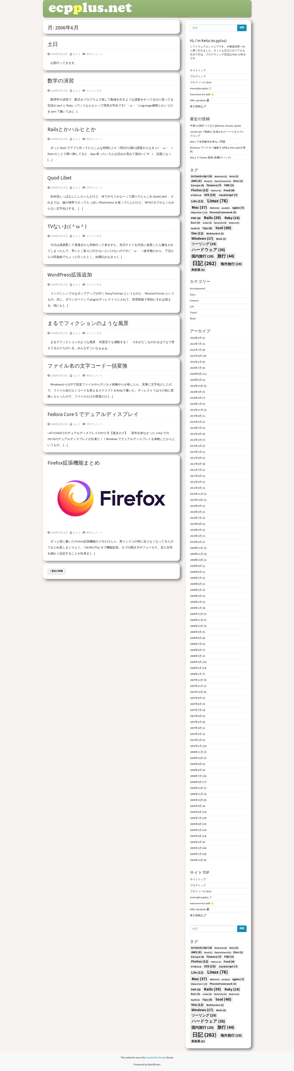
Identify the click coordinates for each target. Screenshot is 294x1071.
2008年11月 (196, 620)
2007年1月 (196, 746)
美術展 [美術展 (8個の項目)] (198, 270)
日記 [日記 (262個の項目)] (204, 263)
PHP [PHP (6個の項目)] (195, 218)
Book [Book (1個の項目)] (208, 181)
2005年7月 (196, 818)
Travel (193, 312)
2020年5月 (196, 380)
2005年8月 (196, 812)
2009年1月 (196, 608)
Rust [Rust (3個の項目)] (195, 222)
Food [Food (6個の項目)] (229, 190)
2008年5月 (196, 656)
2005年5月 (196, 830)
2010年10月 (196, 500)
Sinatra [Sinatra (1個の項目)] (234, 223)
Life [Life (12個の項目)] (197, 201)
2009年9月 (196, 566)
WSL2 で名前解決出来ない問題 (207, 141)
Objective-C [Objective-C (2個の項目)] (199, 212)
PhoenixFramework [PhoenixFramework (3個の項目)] (223, 212)
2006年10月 (196, 758)
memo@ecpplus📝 (201, 88)
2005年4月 (196, 836)
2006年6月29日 (57, 54)
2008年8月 (196, 638)
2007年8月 (196, 704)
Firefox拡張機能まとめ (73, 462)
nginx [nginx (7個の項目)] (238, 208)
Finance (194, 300)
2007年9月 (196, 698)
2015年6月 (196, 416)
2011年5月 (196, 482)
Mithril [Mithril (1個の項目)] (214, 208)
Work (193, 318)
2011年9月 (196, 458)
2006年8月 (196, 770)
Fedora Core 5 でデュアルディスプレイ (93, 414)
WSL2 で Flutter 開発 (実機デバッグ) (210, 157)
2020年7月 (196, 368)
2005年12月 (196, 788)
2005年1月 (196, 854)
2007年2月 (196, 740)
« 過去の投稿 (56, 570)
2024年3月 (196, 337)
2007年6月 (196, 716)
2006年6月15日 (57, 375)
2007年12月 (196, 680)
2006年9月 (196, 764)
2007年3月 (196, 734)
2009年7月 (196, 578)
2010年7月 (196, 518)
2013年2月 (196, 446)
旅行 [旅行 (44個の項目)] (225, 256)
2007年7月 (196, 710)
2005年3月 (196, 842)
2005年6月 (196, 824)
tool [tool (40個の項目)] (223, 227)
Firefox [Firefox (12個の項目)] (199, 190)
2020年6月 (196, 374)
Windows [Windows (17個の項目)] (202, 238)
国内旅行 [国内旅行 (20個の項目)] (202, 256)
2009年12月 (196, 548)
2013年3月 (196, 440)
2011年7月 (196, 470)
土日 (52, 44)
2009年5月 (196, 590)
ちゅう (75, 54)
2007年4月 (196, 728)
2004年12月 (196, 860)
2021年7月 (196, 349)
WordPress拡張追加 (69, 274)
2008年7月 (196, 644)
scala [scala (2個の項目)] (207, 222)
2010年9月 (196, 506)
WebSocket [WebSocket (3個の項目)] (215, 233)
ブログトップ (198, 76)
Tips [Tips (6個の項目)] (207, 228)
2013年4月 (196, 434)
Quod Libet (59, 177)
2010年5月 (196, 530)
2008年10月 (196, 626)
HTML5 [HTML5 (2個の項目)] (196, 195)
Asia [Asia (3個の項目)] (234, 176)
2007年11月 (196, 686)
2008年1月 (196, 674)
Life (192, 306)
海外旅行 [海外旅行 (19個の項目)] (231, 264)
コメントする (91, 90)
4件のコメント (92, 139)
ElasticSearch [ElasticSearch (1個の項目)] (222, 181)
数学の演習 (60, 80)
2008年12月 (196, 614)
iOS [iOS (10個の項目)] (210, 195)
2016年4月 (196, 398)
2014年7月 (196, 428)
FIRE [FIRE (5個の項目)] (229, 185)
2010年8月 (196, 512)
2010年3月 (196, 536)
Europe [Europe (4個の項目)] (197, 185)
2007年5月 (196, 722)
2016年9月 (196, 392)
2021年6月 (196, 356)
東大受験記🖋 (198, 106)
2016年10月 (196, 386)
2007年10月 (196, 692)
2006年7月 (196, 776)
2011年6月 (196, 476)
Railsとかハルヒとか (71, 129)
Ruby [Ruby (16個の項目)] (232, 218)
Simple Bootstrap (156, 1057)
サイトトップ (198, 70)
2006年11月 (196, 752)
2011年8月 (196, 464)
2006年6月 (196, 782)
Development (197, 288)
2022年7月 (196, 343)
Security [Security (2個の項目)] (220, 222)
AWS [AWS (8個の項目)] (196, 181)
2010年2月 (196, 542)
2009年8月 (196, 572)
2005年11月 (196, 794)
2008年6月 (196, 650)
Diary (193, 294)
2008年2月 (196, 668)
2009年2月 (196, 602)
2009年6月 (196, 584)
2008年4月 (196, 662)
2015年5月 (196, 422)
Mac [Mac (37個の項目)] (199, 207)
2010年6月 (196, 524)
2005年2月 (196, 848)
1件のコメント (92, 187)
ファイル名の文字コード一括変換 (87, 365)
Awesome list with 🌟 (202, 94)
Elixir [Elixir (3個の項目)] (238, 181)
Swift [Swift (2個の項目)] (195, 228)
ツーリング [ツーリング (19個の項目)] (203, 244)
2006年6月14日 (57, 532)
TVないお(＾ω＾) (67, 226)
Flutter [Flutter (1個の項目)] (216, 190)
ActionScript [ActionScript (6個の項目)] (201, 176)
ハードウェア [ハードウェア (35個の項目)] (208, 249)
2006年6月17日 (57, 284)
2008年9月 (196, 632)
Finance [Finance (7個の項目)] (214, 185)
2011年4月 (196, 488)
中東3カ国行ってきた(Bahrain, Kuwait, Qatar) (215, 125)
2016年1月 (196, 404)
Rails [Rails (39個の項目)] (212, 217)
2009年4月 (196, 596)
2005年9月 (196, 806)
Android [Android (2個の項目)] (220, 176)
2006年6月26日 (57, 139)
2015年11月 (196, 410)
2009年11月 (196, 554)
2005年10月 (196, 800)
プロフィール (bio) (200, 82)
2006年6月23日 (57, 187)
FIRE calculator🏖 (200, 100)
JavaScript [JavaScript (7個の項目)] (228, 195)
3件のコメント (92, 54)
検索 (242, 27)
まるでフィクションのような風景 (88, 323)
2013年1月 (196, 452)
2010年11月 (196, 494)
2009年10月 (196, 560)
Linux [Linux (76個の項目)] (217, 201)
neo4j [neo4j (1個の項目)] (225, 208)
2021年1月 (196, 362)
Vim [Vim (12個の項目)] (197, 233)
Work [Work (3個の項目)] (221, 238)
